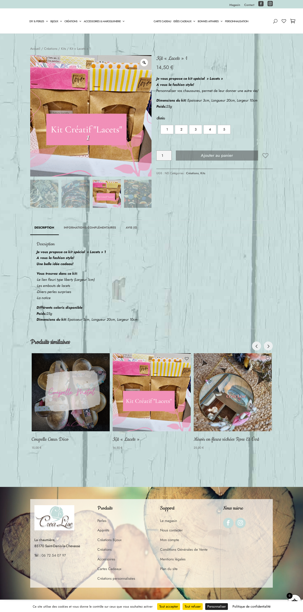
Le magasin (168, 520)
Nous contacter (171, 530)
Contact (249, 5)
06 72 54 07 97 (54, 555)
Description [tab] (44, 227)
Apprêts (103, 530)
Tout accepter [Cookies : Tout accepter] (168, 606)
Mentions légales (172, 559)
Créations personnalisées (116, 578)
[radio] (167, 129)
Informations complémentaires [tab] (90, 227)
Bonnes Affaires (208, 21)
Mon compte (169, 539)
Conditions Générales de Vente (184, 549)
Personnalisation (237, 21)
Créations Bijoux (109, 539)
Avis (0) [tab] (131, 227)
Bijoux (53, 21)
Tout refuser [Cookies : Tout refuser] (193, 606)
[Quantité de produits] (164, 155)
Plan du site (169, 568)
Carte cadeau (163, 21)
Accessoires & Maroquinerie (101, 21)
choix (161, 118)
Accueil (35, 48)
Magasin (234, 5)
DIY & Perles (36, 21)
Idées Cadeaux (183, 21)
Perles (101, 520)
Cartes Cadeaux (109, 568)
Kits (63, 48)
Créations (70, 21)
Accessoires (106, 559)
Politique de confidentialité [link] (251, 606)
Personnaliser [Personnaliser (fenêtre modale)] (216, 606)
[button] (265, 155)
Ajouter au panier (217, 155)
